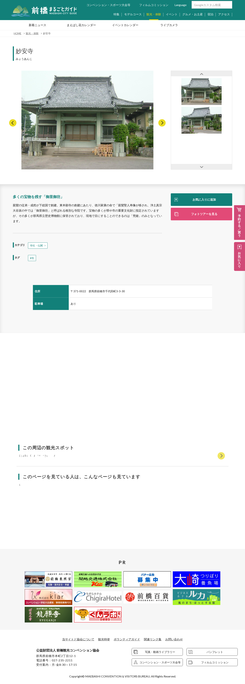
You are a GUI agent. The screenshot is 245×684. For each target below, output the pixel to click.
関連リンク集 (152, 639)
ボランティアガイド (127, 639)
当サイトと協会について (78, 639)
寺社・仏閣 (36, 245)
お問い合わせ (174, 639)
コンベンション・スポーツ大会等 (108, 5)
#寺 (32, 258)
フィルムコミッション (153, 5)
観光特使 (104, 639)
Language (180, 5)
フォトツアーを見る (204, 214)
